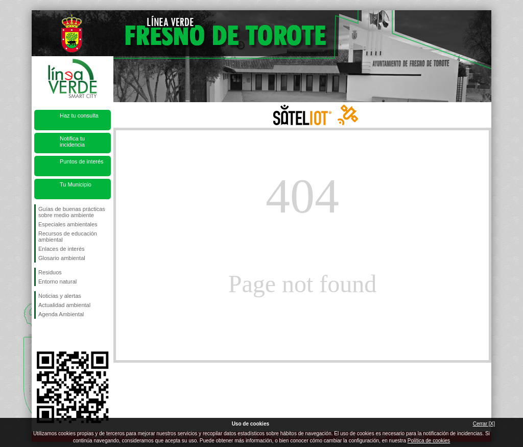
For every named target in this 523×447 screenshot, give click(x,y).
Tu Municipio (75, 184)
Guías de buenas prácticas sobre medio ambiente (71, 212)
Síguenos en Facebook (40, 335)
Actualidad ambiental (64, 305)
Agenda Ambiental (61, 314)
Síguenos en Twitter (57, 335)
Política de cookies (429, 440)
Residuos (50, 272)
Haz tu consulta (79, 115)
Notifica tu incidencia (72, 141)
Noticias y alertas (59, 296)
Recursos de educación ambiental (67, 236)
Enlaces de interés (61, 249)
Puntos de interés (82, 161)
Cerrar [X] (484, 424)
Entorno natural (57, 281)
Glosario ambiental (61, 258)
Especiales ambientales (68, 224)
